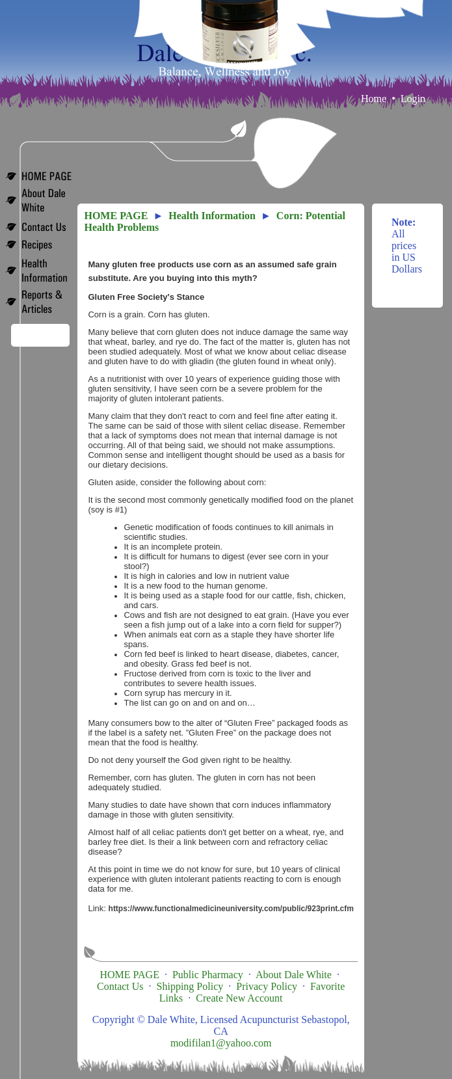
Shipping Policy (190, 986)
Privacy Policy (266, 986)
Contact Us (120, 986)
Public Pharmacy (207, 974)
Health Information (212, 215)
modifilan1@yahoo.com (221, 1042)
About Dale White (294, 974)
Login (413, 98)
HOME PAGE (116, 215)
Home (373, 98)
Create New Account (239, 998)
